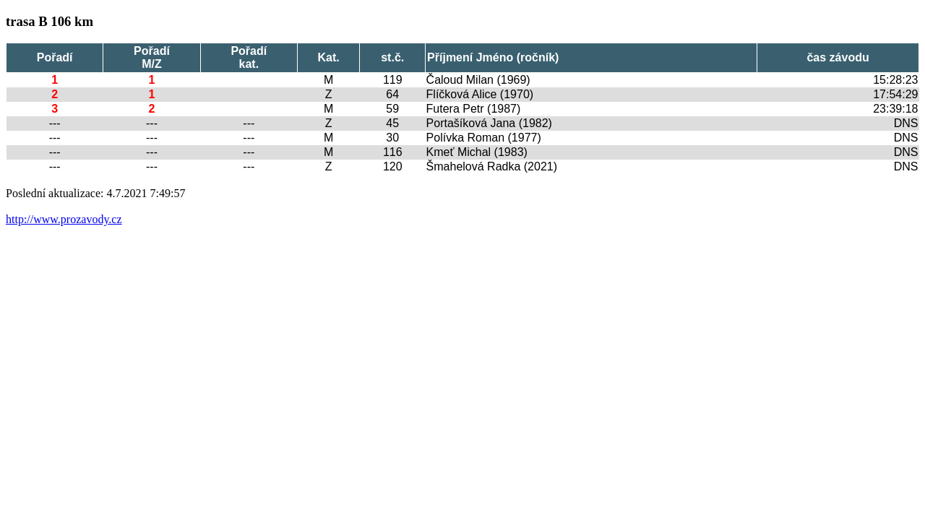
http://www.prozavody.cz (64, 219)
